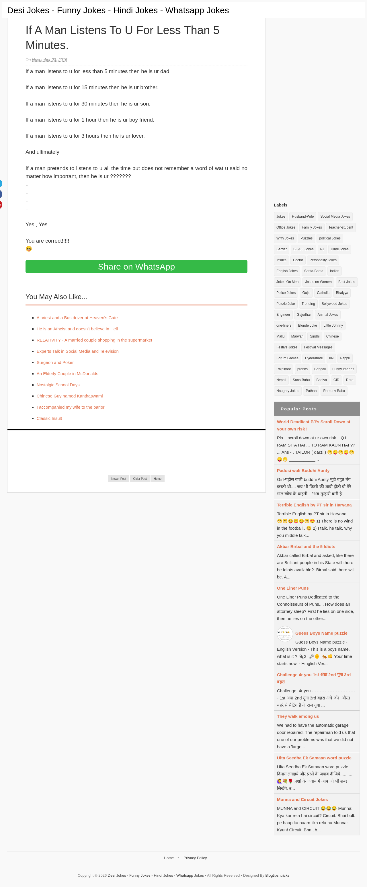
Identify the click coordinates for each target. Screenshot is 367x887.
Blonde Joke (307, 325)
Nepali (281, 380)
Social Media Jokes (335, 217)
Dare (350, 380)
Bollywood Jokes (334, 304)
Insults (281, 260)
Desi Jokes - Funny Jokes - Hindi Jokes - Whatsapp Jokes (118, 10)
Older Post (140, 478)
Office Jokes (285, 227)
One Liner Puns (293, 588)
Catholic (323, 293)
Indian (334, 271)
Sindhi (314, 336)
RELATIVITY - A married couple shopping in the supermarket (94, 340)
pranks (302, 369)
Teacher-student (341, 227)
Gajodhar (304, 315)
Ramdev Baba (334, 391)
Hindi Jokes (340, 249)
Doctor (298, 260)
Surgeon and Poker (55, 362)
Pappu (345, 358)
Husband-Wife (303, 217)
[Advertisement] (317, 109)
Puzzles (306, 238)
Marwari (297, 336)
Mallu (280, 336)
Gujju (306, 293)
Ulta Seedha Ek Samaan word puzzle (314, 757)
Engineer (283, 315)
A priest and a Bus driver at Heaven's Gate (77, 317)
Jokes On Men (287, 282)
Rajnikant (283, 369)
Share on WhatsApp (136, 266)
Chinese (332, 336)
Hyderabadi (314, 358)
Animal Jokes (327, 315)
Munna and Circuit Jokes (302, 799)
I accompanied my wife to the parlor (71, 407)
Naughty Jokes (287, 391)
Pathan (311, 391)
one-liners (284, 325)
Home (157, 478)
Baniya (321, 380)
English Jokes (287, 271)
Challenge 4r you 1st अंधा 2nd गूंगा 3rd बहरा (314, 678)
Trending (308, 304)
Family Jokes (312, 227)
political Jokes (330, 238)
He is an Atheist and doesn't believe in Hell (77, 328)
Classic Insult (49, 418)
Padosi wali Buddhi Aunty (303, 470)
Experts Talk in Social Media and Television (78, 351)
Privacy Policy (195, 858)
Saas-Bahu (301, 380)
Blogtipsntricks (277, 875)
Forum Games (287, 358)
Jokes (280, 217)
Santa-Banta (313, 271)
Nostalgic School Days (58, 384)
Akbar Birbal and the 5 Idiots (306, 546)
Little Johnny (333, 325)
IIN (331, 358)
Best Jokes (346, 282)
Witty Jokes (285, 238)
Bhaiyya (342, 293)
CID (336, 380)
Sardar (281, 249)
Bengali (320, 369)
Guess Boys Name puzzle (321, 633)
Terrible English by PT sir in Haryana (314, 504)
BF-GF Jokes (303, 249)
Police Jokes (286, 293)
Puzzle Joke (285, 304)
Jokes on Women (318, 282)
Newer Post (118, 478)
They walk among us (298, 716)
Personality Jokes (323, 260)
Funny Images (343, 369)
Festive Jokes (286, 347)
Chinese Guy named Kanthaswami (70, 395)
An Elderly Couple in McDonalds (67, 373)
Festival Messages (318, 347)
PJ (322, 249)
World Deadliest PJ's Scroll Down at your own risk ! (313, 425)
